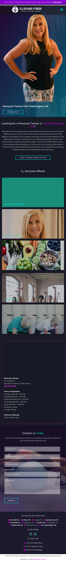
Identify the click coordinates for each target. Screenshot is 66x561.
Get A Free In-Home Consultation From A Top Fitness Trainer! (33, 2)
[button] (62, 9)
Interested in (10, 470)
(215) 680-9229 (10, 386)
